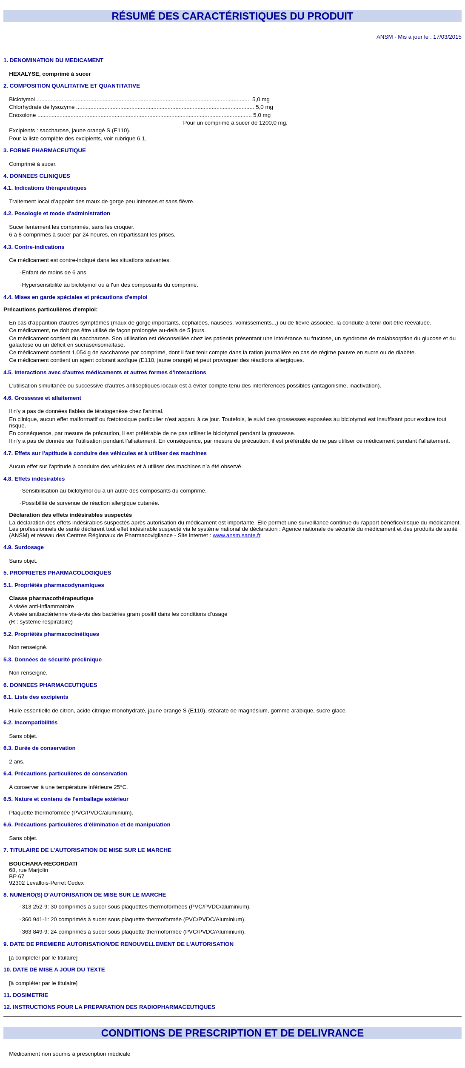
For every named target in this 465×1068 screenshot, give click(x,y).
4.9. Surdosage (23, 547)
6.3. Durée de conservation (39, 748)
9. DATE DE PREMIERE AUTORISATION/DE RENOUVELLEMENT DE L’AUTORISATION (118, 944)
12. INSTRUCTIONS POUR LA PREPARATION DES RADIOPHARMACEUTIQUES (109, 1007)
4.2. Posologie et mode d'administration (56, 213)
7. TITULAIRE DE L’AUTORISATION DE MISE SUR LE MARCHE (87, 850)
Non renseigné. (28, 672)
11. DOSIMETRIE (25, 995)
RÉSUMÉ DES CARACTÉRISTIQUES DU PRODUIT (232, 16)
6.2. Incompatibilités (30, 722)
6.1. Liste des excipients (35, 697)
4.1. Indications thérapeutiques (45, 188)
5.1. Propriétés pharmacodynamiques (53, 585)
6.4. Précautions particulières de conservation (65, 773)
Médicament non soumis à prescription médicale (69, 1054)
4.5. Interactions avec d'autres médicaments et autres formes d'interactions (104, 372)
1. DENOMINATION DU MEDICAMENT (53, 60)
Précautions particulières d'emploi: (50, 309)
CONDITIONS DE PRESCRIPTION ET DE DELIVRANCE (232, 1033)
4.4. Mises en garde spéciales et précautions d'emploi (75, 297)
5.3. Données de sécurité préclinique (52, 659)
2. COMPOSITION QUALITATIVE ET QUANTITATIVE (71, 86)
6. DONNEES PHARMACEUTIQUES (50, 685)
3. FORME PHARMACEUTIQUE (44, 150)
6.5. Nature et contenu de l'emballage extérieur (65, 799)
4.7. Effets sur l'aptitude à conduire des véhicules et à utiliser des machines (105, 453)
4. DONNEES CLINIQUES (36, 176)
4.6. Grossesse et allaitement (42, 398)
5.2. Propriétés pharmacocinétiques (51, 634)
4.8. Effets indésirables (34, 479)
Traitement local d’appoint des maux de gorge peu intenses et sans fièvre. (101, 201)
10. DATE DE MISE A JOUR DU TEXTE (54, 969)
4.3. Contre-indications (34, 247)
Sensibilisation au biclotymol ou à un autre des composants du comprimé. (113, 490)
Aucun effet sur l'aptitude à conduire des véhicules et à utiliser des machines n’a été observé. (125, 466)
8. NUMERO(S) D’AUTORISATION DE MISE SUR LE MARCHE (84, 894)
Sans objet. (23, 561)
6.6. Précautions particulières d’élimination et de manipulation (87, 824)
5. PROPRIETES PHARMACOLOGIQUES (57, 573)
